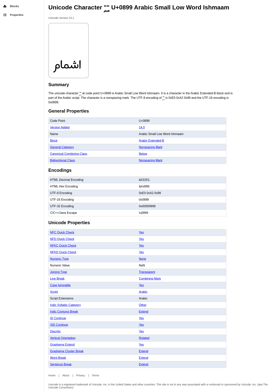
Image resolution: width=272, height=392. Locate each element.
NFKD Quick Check (63, 252)
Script (54, 291)
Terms (95, 375)
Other (142, 305)
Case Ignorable (60, 285)
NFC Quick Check (62, 232)
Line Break (57, 278)
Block (53, 140)
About (65, 375)
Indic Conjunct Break (64, 311)
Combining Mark (150, 278)
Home (52, 375)
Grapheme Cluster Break (66, 351)
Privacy (80, 375)
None (142, 258)
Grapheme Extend (62, 344)
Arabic (143, 291)
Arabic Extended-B (151, 140)
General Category (62, 147)
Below (143, 153)
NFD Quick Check (62, 239)
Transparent (147, 272)
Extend (143, 311)
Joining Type (58, 272)
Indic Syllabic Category (65, 305)
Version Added (60, 127)
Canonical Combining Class (68, 153)
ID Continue (58, 318)
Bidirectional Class (62, 160)
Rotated (144, 338)
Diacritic (55, 331)
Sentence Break (61, 364)
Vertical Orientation (63, 338)
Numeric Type (59, 258)
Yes (141, 232)
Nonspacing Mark (150, 147)
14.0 (142, 127)
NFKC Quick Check (63, 245)
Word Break (58, 357)
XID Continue (59, 324)
